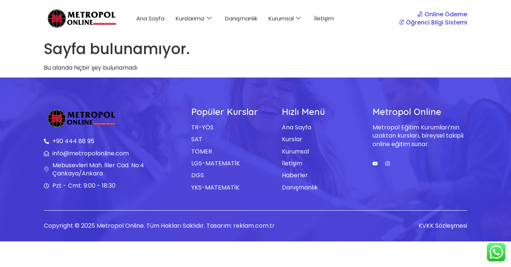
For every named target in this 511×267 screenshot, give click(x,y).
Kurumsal (284, 18)
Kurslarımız (194, 18)
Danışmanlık (241, 18)
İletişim (324, 18)
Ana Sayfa (150, 18)
